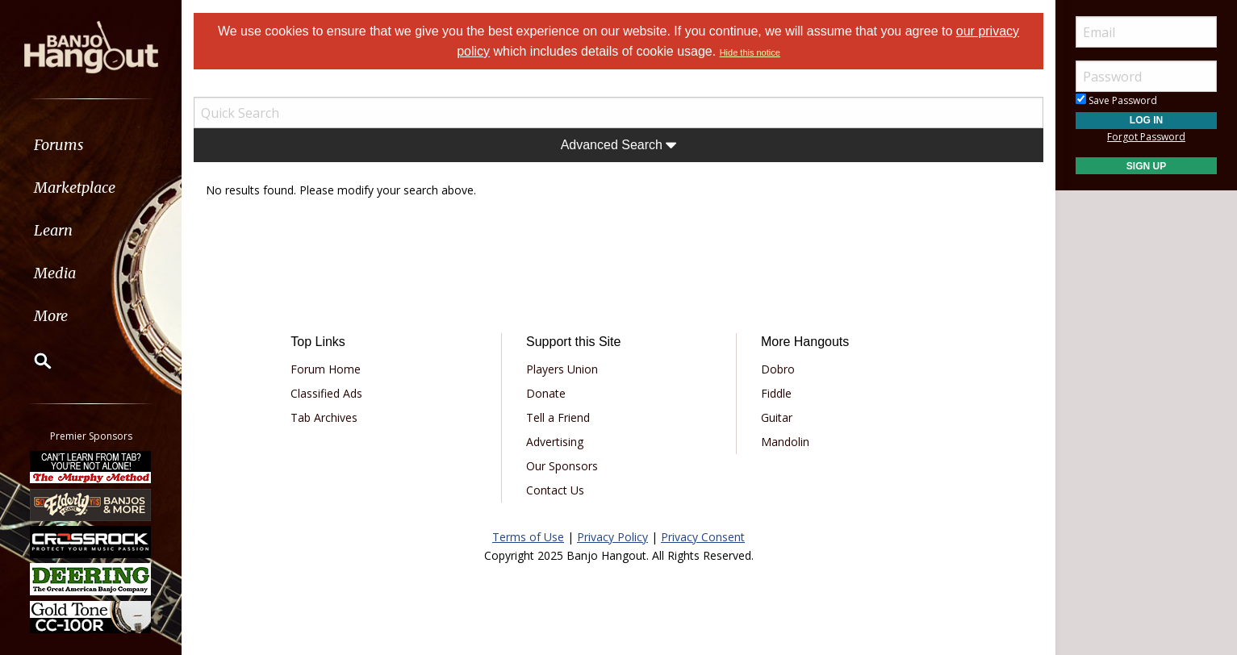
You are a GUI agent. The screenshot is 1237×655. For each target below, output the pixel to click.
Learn (53, 230)
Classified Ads (326, 393)
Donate (546, 393)
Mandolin (785, 441)
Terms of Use (528, 536)
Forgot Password (1146, 137)
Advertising (554, 441)
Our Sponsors (562, 466)
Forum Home (325, 369)
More (51, 316)
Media (55, 273)
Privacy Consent (703, 536)
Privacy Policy (612, 536)
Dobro (778, 369)
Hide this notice (750, 52)
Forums (59, 145)
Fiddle (776, 393)
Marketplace (74, 187)
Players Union (562, 369)
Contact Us (555, 490)
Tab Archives (323, 417)
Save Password (1116, 100)
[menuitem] (91, 144)
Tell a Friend (558, 417)
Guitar (776, 417)
